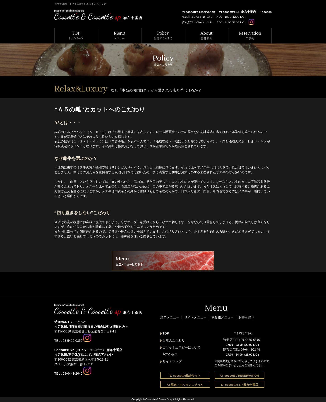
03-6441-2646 (204, 22)
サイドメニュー (195, 317)
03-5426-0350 (204, 17)
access (267, 12)
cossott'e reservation (200, 12)
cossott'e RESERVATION (241, 375)
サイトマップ (172, 361)
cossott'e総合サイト (187, 375)
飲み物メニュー (223, 317)
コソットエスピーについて (182, 347)
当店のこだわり (174, 340)
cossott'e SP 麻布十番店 (239, 12)
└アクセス (170, 354)
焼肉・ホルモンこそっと (187, 384)
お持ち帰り (246, 317)
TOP (166, 333)
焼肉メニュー (169, 317)
